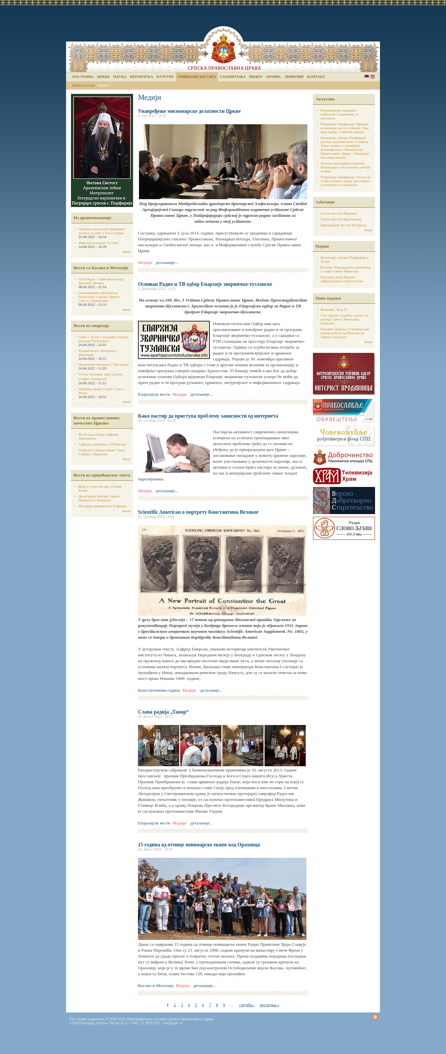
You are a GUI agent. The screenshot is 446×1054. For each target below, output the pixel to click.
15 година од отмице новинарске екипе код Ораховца (199, 844)
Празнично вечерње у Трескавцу (103, 364)
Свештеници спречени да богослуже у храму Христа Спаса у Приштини (99, 296)
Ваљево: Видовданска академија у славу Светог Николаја (345, 269)
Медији (103, 85)
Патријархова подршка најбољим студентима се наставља (339, 114)
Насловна (83, 76)
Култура (165, 76)
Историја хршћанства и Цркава (102, 506)
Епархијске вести (154, 394)
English (372, 77)
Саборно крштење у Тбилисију (102, 444)
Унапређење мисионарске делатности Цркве (189, 111)
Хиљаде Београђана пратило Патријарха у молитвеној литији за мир (345, 167)
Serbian (366, 77)
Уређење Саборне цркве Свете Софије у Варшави (102, 452)
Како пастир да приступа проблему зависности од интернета (208, 416)
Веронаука (141, 76)
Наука (119, 76)
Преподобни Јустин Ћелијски (343, 225)
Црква (103, 76)
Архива (273, 76)
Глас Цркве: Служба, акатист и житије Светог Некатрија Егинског (344, 319)
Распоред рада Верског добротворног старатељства (341, 279)
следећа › (246, 1005)
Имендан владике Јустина (98, 243)
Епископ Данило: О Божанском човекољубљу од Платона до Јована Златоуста (344, 333)
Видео (255, 76)
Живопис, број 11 (333, 309)
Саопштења (233, 76)
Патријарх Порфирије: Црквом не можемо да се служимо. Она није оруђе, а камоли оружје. (344, 128)
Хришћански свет (196, 76)
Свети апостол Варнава (338, 213)
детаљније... (167, 262)
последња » (269, 1005)
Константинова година (159, 690)
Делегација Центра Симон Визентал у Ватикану (98, 498)
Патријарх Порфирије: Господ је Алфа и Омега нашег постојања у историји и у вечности (345, 181)
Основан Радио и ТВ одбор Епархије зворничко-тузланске (205, 284)
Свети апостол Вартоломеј (341, 219)
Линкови (293, 76)
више (126, 251)
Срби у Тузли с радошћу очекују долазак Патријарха (103, 339)
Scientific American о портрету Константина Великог (198, 512)
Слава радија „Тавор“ (163, 712)
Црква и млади (83, 85)
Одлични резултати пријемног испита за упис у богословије (101, 231)
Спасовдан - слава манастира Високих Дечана (101, 281)
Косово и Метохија (155, 985)
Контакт (316, 76)
